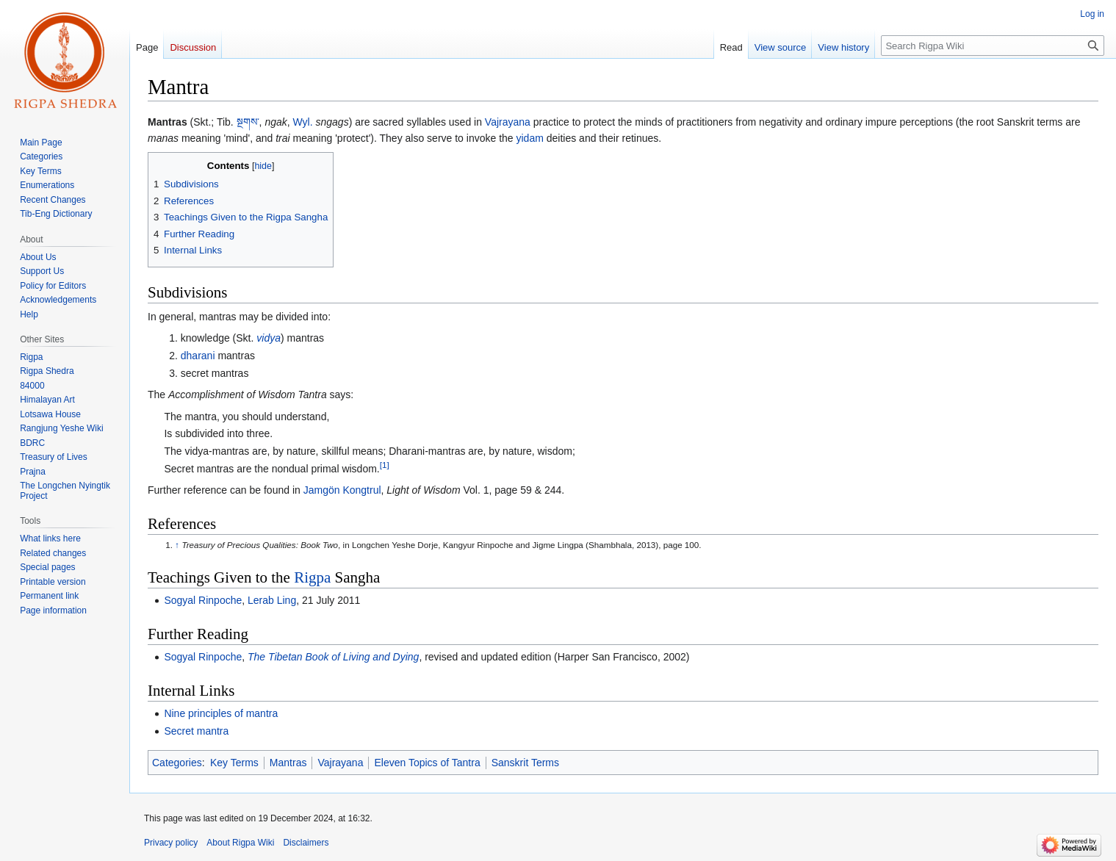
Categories (177, 762)
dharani (198, 355)
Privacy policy (171, 842)
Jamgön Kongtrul (342, 490)
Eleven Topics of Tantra (427, 762)
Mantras (288, 762)
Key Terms (234, 762)
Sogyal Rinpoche (203, 600)
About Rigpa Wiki (240, 842)
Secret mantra (196, 731)
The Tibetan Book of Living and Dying (333, 657)
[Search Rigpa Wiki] (992, 45)
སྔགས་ (248, 122)
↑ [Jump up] (177, 545)
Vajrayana (507, 122)
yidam (530, 138)
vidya (268, 338)
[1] (384, 464)
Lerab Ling (272, 600)
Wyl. (303, 122)
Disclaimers (305, 842)
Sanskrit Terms (525, 762)
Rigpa (312, 577)
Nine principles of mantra (221, 713)
